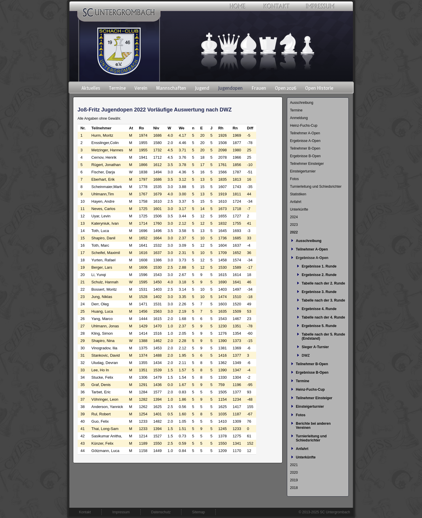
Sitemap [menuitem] (198, 512)
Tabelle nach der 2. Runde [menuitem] (323, 283)
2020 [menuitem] (294, 472)
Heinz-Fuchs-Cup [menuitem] (303, 125)
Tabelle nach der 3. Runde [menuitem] (323, 300)
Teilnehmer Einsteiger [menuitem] (307, 164)
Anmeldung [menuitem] (299, 118)
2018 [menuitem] (294, 488)
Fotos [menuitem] (294, 179)
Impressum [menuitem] (121, 512)
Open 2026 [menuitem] (285, 88)
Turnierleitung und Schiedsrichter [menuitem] (316, 186)
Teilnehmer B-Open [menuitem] (305, 148)
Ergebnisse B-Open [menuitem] (305, 156)
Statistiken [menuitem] (298, 194)
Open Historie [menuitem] (319, 88)
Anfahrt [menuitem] (296, 202)
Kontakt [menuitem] (85, 512)
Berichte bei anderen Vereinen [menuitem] (313, 425)
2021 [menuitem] (294, 465)
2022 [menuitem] (294, 232)
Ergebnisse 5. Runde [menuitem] (319, 326)
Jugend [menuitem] (202, 88)
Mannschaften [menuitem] (171, 88)
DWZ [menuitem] (306, 355)
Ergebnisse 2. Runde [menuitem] (319, 275)
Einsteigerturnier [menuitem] (303, 171)
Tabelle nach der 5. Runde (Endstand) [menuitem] (323, 336)
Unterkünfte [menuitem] (299, 209)
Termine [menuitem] (117, 88)
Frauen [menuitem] (258, 88)
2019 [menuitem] (294, 480)
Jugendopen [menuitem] (230, 88)
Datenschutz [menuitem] (161, 512)
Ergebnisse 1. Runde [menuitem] (319, 266)
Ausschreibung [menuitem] (301, 103)
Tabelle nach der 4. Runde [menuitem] (323, 317)
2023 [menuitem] (294, 225)
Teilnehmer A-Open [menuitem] (305, 133)
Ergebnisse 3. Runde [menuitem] (319, 292)
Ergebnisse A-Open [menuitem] (305, 141)
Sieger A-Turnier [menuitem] (315, 347)
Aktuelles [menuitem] (90, 88)
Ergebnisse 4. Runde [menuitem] (319, 309)
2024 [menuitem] (294, 217)
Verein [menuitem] (141, 88)
